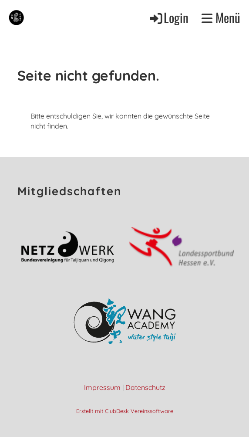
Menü (221, 17)
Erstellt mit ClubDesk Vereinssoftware (124, 410)
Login (168, 17)
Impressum (102, 387)
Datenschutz (145, 387)
